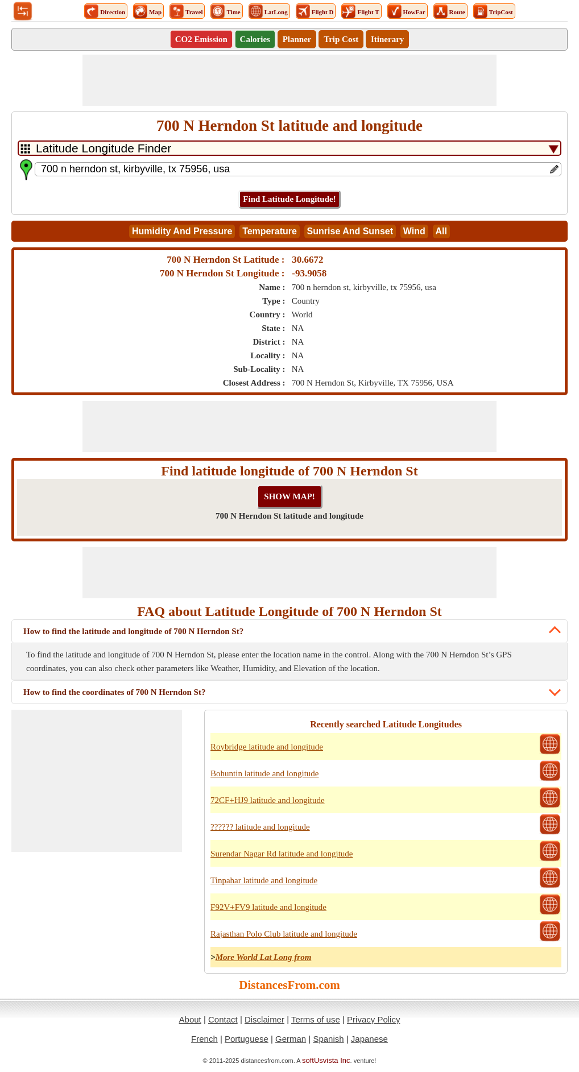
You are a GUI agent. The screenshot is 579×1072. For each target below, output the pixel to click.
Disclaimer (264, 1019)
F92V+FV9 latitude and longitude (268, 907)
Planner (297, 39)
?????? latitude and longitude (260, 826)
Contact (223, 1019)
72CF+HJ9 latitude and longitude (267, 800)
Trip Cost (341, 39)
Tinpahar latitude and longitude (263, 880)
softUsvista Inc (326, 1060)
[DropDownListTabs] (289, 148)
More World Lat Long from (264, 957)
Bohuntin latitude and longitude (264, 773)
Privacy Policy (373, 1019)
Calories (255, 39)
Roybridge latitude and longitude (266, 746)
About (190, 1019)
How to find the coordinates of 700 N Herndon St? (114, 692)
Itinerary (387, 39)
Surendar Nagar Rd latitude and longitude (281, 853)
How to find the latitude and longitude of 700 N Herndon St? (133, 631)
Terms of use (315, 1019)
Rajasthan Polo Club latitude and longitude (283, 933)
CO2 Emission (201, 39)
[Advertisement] (289, 80)
